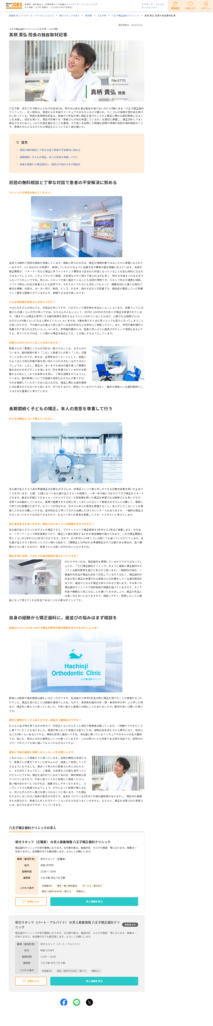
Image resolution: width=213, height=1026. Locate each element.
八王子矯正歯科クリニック (125, 15)
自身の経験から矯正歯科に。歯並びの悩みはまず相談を (50, 164)
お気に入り (33, 901)
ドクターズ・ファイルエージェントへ (153, 6)
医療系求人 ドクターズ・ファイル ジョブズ (31, 15)
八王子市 (101, 15)
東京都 (88, 15)
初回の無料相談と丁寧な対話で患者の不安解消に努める (50, 150)
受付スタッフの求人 (69, 15)
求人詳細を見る (94, 901)
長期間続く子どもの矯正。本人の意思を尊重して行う (49, 157)
